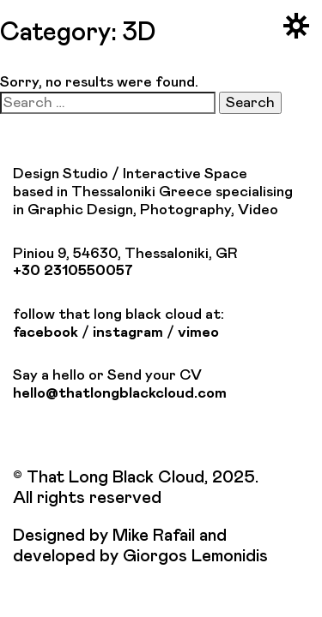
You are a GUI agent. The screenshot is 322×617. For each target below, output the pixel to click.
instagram (128, 332)
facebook (45, 332)
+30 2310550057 (73, 271)
